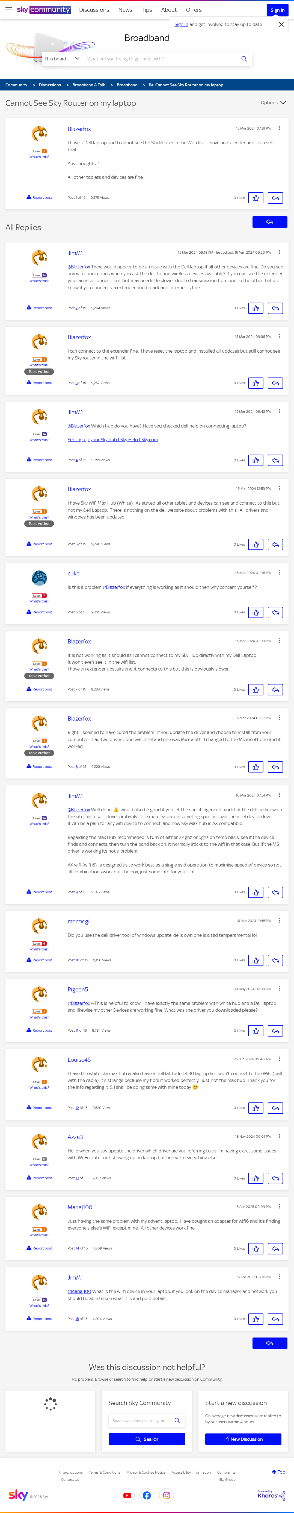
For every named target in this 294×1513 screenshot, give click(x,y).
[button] (279, 128)
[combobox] (159, 59)
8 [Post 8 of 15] (77, 767)
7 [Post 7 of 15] (77, 689)
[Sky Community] (44, 10)
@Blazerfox (79, 267)
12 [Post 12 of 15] (77, 1108)
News (125, 10)
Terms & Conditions (104, 1472)
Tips (147, 10)
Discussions (94, 10)
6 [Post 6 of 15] (77, 612)
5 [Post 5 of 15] (77, 544)
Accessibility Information (191, 1472)
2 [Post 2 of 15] (77, 308)
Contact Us (70, 1479)
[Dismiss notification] (281, 24)
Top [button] (281, 1472)
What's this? (39, 157)
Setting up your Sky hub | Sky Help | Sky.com (113, 439)
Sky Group (227, 1479)
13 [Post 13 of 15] (77, 1178)
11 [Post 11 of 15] (77, 1030)
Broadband (147, 37)
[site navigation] (8, 9)
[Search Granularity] (62, 59)
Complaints (226, 1472)
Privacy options (70, 1472)
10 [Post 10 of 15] (77, 960)
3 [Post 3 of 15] (77, 383)
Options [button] (269, 102)
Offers (194, 10)
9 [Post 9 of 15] (77, 892)
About (169, 10)
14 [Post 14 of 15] (77, 1248)
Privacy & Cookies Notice (146, 1472)
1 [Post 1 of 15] (76, 197)
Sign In (278, 10)
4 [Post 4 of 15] (77, 460)
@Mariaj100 (79, 1291)
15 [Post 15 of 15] (77, 1319)
